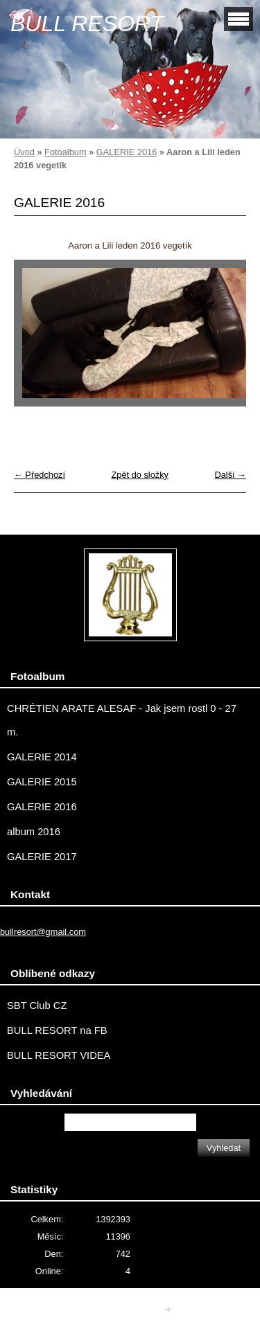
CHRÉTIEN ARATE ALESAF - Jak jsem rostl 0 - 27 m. (121, 720)
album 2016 (33, 831)
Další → (230, 475)
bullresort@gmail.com (43, 932)
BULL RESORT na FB (57, 1030)
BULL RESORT (87, 23)
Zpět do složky (139, 475)
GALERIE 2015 (42, 781)
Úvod (24, 152)
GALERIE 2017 (42, 856)
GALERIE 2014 (42, 756)
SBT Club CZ (37, 1005)
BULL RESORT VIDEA (58, 1055)
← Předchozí (39, 475)
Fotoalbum (65, 152)
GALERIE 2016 (126, 152)
